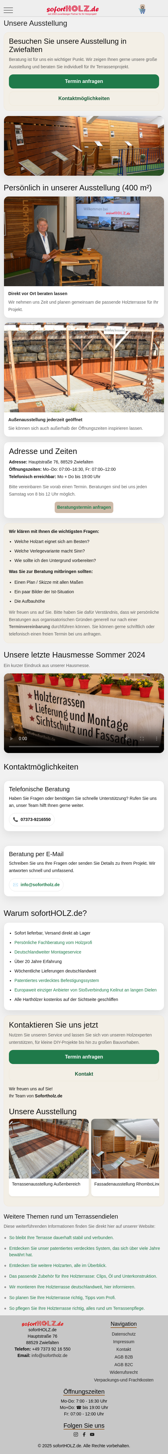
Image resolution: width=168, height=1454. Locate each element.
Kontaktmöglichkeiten (84, 98)
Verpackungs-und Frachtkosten (124, 1379)
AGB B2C (123, 1364)
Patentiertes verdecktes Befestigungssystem (56, 980)
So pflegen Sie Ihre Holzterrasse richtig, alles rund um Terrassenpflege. (77, 1308)
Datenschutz (124, 1334)
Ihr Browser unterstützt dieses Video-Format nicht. (84, 713)
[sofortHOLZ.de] (72, 10)
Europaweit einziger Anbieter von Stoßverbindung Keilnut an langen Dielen (85, 989)
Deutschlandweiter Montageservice (47, 952)
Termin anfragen (84, 81)
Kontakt (84, 1074)
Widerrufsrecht (124, 1372)
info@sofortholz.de (40, 884)
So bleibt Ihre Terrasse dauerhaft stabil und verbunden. (61, 1237)
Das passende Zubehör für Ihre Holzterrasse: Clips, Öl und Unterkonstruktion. (83, 1276)
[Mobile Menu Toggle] (8, 10)
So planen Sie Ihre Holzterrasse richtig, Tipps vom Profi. (62, 1297)
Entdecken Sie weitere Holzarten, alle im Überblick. (58, 1265)
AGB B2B (124, 1357)
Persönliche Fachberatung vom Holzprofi (53, 942)
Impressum (123, 1341)
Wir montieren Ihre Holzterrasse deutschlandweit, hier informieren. (72, 1286)
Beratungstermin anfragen (84, 507)
